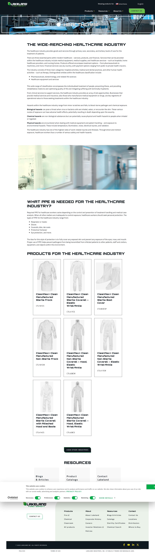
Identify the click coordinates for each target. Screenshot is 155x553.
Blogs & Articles (42, 477)
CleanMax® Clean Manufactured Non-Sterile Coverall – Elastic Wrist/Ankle (108, 359)
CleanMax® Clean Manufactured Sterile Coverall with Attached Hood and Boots (47, 421)
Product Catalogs (72, 477)
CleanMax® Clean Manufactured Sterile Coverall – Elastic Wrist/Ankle (78, 300)
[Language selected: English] (140, 4)
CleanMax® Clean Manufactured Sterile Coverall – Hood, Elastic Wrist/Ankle (78, 421)
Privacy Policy (100, 542)
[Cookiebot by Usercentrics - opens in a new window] (12, 549)
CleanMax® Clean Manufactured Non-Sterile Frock (47, 356)
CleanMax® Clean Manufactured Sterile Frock (47, 297)
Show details (106, 549)
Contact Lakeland (103, 477)
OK (138, 538)
